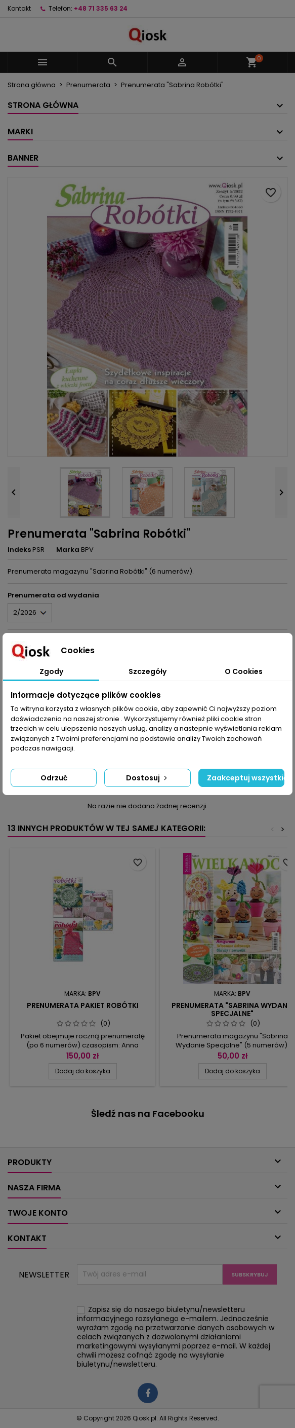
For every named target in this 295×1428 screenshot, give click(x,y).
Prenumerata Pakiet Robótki (83, 1005)
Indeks (19, 549)
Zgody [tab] (51, 671)
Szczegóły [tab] (147, 671)
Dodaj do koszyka (82, 1071)
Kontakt (19, 8)
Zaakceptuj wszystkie (245, 778)
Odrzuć (53, 778)
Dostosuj (147, 778)
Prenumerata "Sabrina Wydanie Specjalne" (232, 1009)
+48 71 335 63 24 (101, 8)
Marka (67, 549)
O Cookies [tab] (244, 671)
